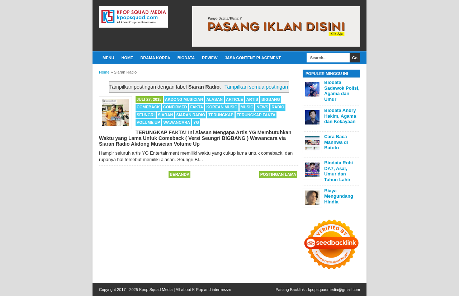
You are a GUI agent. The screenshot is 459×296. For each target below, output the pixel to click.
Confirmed (175, 107)
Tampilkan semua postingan (256, 87)
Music (247, 107)
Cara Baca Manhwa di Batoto (336, 142)
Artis (252, 99)
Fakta (196, 107)
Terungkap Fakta (256, 115)
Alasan (214, 99)
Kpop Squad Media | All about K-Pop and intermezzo (185, 289)
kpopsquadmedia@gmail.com (334, 289)
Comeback (148, 107)
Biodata (186, 58)
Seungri (146, 115)
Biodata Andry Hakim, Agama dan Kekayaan (340, 116)
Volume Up (148, 122)
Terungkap (220, 115)
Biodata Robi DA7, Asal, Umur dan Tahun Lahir (338, 171)
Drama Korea (155, 58)
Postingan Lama (278, 174)
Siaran (165, 115)
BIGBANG (270, 99)
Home (127, 58)
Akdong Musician (184, 99)
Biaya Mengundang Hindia (338, 196)
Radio (277, 107)
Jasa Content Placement (253, 58)
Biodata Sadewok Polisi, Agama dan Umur (341, 91)
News (262, 107)
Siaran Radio (190, 115)
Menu (108, 58)
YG (196, 122)
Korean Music (221, 107)
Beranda (179, 174)
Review (209, 58)
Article (234, 99)
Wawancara (176, 122)
